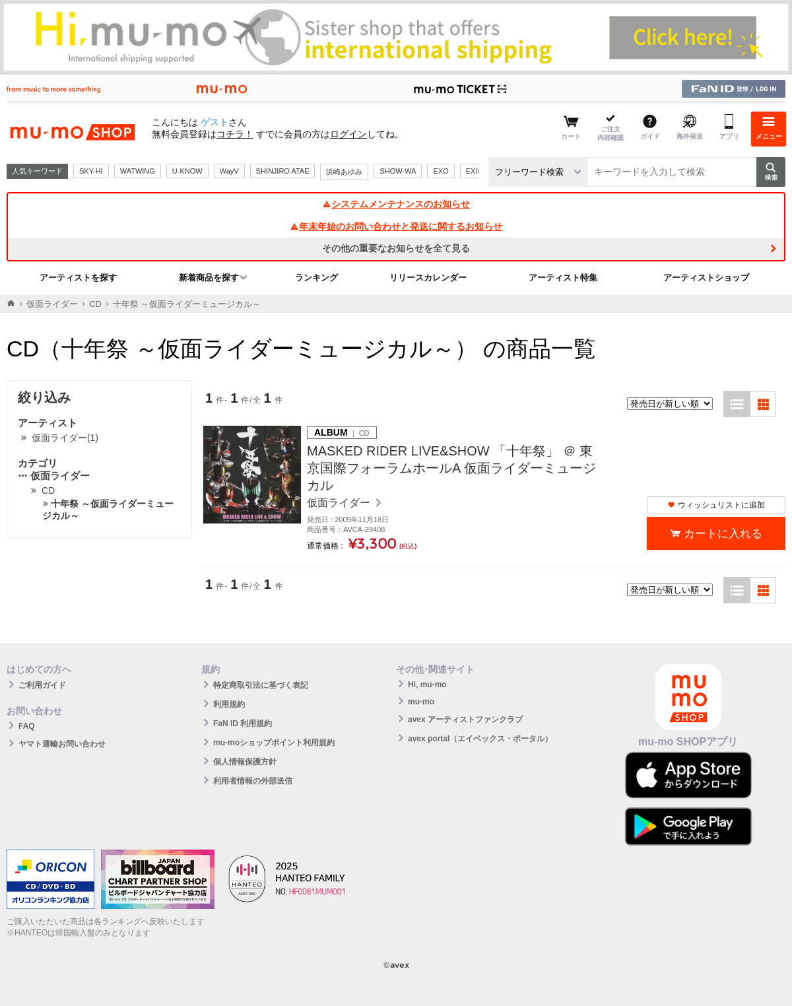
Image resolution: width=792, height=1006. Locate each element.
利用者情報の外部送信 (252, 781)
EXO (440, 171)
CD (95, 304)
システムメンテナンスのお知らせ (396, 204)
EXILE (476, 171)
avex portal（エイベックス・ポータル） (480, 738)
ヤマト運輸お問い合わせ (62, 744)
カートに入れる (723, 533)
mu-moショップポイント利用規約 (274, 742)
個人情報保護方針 (245, 761)
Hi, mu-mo (427, 684)
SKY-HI (91, 171)
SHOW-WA (398, 171)
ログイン (348, 134)
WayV (229, 171)
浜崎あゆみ (344, 172)
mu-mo (421, 701)
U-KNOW (187, 171)
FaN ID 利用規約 (242, 723)
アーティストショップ (706, 278)
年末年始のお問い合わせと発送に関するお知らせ (396, 226)
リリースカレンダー (428, 278)
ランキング (316, 278)
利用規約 (229, 704)
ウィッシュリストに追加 (716, 505)
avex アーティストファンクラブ (465, 719)
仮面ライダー (52, 304)
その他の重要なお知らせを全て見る (396, 248)
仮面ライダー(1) (65, 437)
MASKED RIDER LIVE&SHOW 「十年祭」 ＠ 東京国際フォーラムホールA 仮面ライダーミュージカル (451, 468)
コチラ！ (234, 134)
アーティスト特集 (563, 278)
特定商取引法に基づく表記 (260, 685)
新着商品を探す (209, 278)
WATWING (137, 171)
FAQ (26, 726)
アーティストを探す (78, 278)
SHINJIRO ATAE (283, 171)
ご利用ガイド (42, 685)
